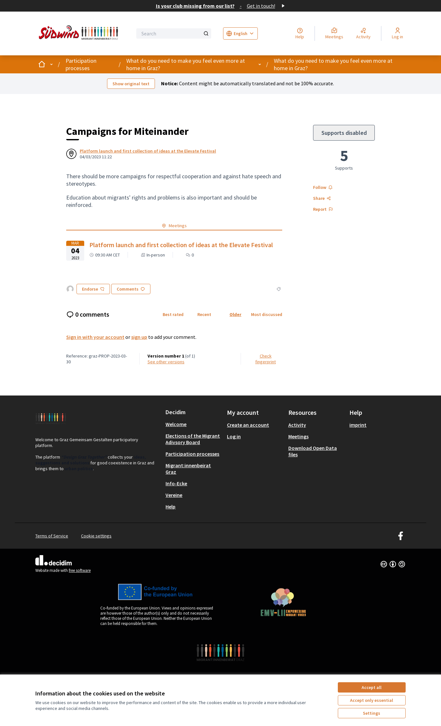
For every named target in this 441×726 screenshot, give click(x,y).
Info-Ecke (176, 483)
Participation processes (81, 64)
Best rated (173, 314)
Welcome (176, 424)
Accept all (372, 687)
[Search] (173, 33)
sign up (139, 337)
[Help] (300, 33)
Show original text (131, 84)
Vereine (174, 495)
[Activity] (363, 33)
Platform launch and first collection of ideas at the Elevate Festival (148, 151)
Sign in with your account (95, 337)
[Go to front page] (79, 33)
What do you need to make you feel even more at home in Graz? (185, 64)
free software (80, 570)
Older (235, 314)
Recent (204, 314)
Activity (297, 425)
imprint (357, 425)
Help (171, 506)
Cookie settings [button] (96, 536)
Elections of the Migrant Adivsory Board (193, 439)
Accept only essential (371, 700)
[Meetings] (334, 33)
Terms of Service (51, 536)
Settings (371, 713)
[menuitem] (194, 424)
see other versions (166, 362)
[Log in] (397, 33)
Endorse (93, 289)
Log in (234, 436)
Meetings (298, 436)
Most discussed (266, 314)
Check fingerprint (265, 359)
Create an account (248, 425)
